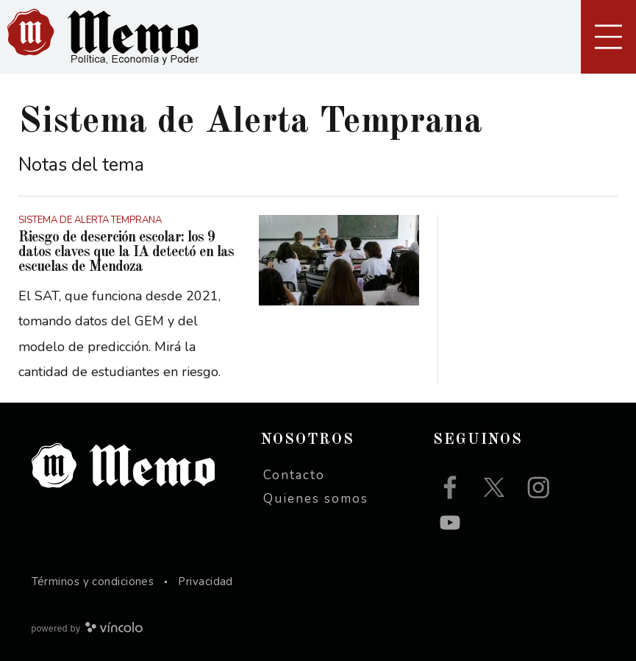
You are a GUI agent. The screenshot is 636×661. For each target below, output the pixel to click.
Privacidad (205, 581)
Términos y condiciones (93, 581)
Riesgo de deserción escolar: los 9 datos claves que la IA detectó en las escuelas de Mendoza (126, 252)
